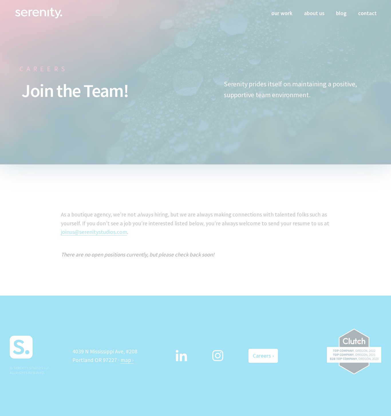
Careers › (263, 355)
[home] (38, 12)
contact (367, 13)
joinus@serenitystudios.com (94, 231)
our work (282, 13)
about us (314, 13)
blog (341, 13)
